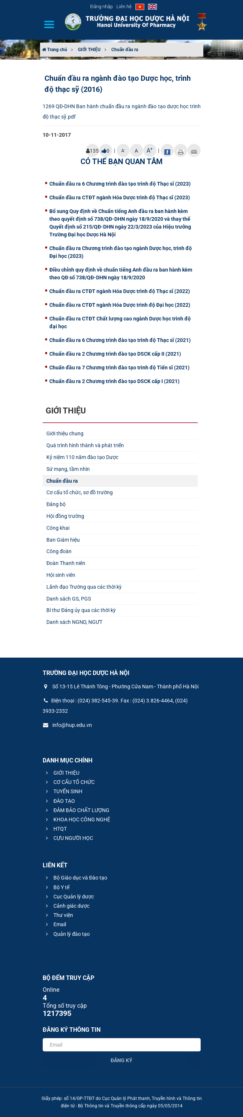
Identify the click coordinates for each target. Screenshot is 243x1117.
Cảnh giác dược (66, 906)
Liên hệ (124, 6)
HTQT (55, 829)
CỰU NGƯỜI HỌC (68, 838)
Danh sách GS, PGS (68, 599)
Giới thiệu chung (64, 433)
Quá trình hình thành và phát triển (85, 445)
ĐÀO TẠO (59, 801)
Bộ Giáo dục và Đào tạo (75, 878)
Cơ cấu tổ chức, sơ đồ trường (79, 492)
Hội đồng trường (65, 516)
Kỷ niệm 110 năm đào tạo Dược (82, 457)
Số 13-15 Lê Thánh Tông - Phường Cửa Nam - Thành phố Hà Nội (120, 686)
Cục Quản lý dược (69, 897)
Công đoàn (59, 551)
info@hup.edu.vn (67, 725)
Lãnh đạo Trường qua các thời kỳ (84, 587)
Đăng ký (121, 1060)
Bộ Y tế (56, 887)
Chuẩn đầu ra (124, 49)
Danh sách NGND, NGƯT (74, 622)
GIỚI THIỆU (89, 49)
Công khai (57, 528)
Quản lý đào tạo (67, 934)
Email (55, 924)
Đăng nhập (101, 6)
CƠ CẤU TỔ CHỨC (69, 782)
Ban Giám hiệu (63, 540)
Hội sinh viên (60, 575)
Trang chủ (54, 49)
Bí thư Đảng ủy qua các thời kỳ (81, 610)
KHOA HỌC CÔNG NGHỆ (77, 819)
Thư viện (58, 915)
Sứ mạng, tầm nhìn (68, 469)
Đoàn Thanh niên (65, 563)
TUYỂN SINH (63, 791)
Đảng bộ (56, 504)
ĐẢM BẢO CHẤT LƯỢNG (76, 810)
